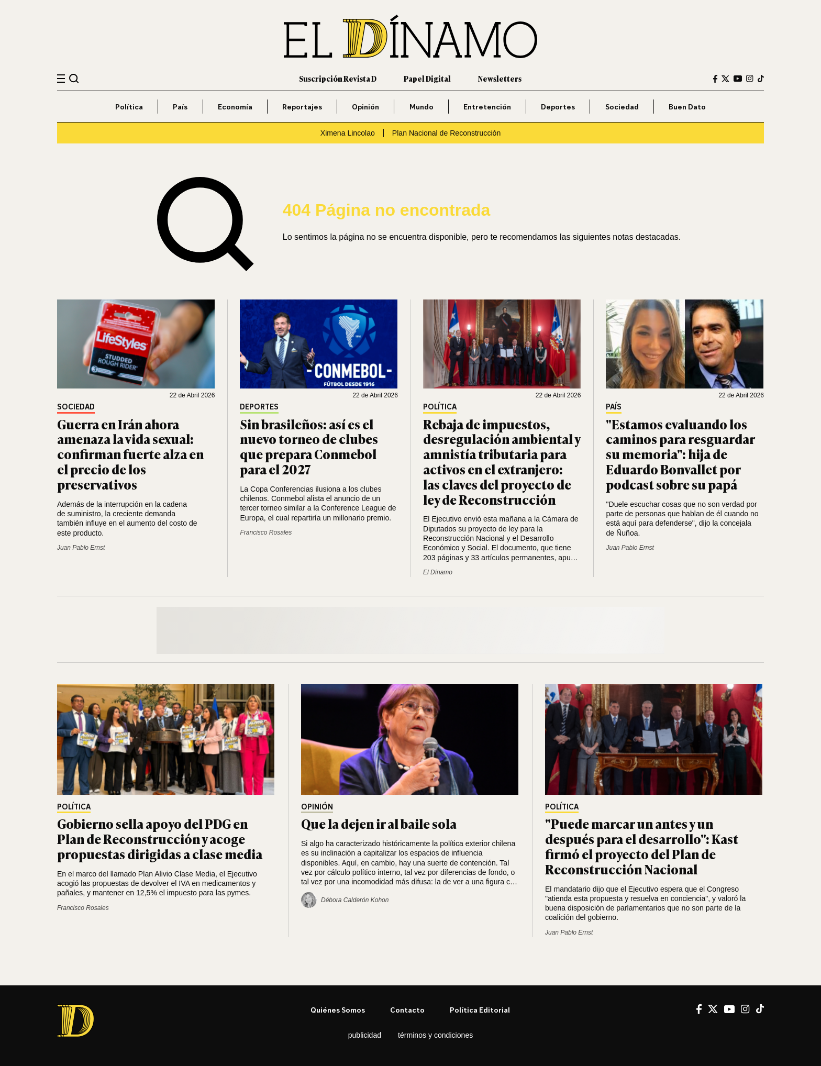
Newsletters (500, 78)
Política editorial (480, 1009)
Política (129, 106)
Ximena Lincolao (347, 133)
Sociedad (622, 106)
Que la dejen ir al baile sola (379, 823)
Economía (235, 106)
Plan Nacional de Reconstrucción (446, 133)
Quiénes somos (337, 1009)
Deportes (558, 106)
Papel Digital (427, 78)
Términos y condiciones (435, 1035)
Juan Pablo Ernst (81, 547)
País (180, 106)
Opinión (365, 106)
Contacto (407, 1009)
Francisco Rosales (266, 532)
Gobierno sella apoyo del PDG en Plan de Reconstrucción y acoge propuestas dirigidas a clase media (159, 838)
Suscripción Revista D (337, 78)
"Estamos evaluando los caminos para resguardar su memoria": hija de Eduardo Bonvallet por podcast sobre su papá (680, 454)
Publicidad (364, 1035)
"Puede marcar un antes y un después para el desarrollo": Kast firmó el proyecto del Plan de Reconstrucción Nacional (641, 846)
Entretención (487, 106)
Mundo (421, 106)
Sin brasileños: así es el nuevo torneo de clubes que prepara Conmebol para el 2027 (309, 446)
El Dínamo (437, 572)
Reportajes (302, 106)
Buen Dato (687, 106)
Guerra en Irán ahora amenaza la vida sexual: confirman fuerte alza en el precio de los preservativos (130, 454)
